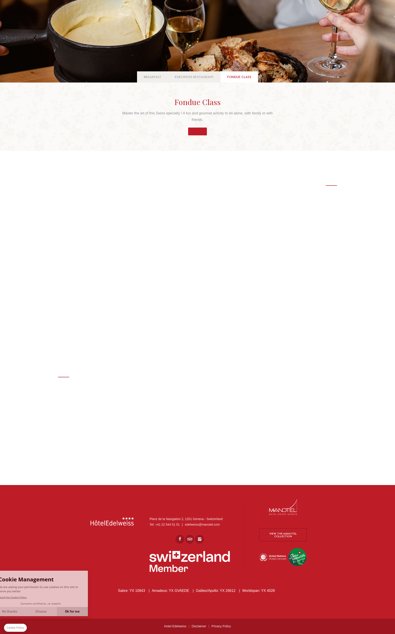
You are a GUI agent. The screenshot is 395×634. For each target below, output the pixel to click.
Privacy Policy (221, 626)
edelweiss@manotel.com (202, 524)
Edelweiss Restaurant (194, 77)
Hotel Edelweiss (175, 626)
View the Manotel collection (283, 535)
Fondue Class (239, 77)
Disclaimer (199, 626)
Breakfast (152, 77)
